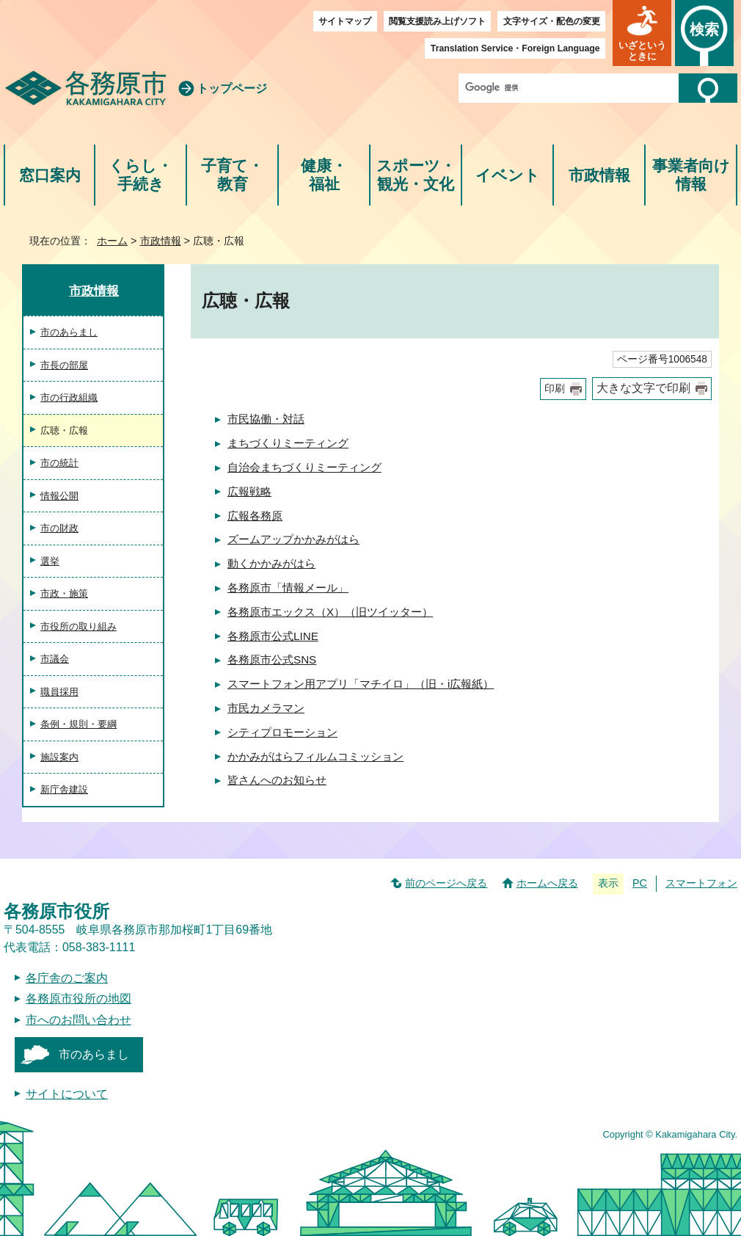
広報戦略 (249, 491)
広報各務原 (254, 515)
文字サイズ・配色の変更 (551, 21)
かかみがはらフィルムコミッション (315, 756)
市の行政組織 (69, 397)
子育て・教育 (232, 175)
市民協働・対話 (265, 418)
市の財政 (59, 528)
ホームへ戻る (547, 883)
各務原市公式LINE (272, 636)
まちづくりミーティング (287, 443)
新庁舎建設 (64, 789)
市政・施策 (64, 593)
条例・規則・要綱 (78, 724)
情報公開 (59, 495)
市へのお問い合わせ (78, 1020)
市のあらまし (69, 332)
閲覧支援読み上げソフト (437, 21)
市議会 (54, 658)
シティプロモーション (282, 732)
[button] (642, 33)
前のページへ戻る (446, 883)
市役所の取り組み (78, 626)
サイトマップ (344, 21)
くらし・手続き (140, 175)
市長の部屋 (64, 365)
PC (639, 883)
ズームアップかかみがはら (293, 539)
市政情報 (599, 175)
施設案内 (59, 757)
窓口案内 (50, 175)
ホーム (112, 241)
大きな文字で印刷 (643, 388)
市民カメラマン (265, 708)
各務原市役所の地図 (78, 998)
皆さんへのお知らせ (276, 780)
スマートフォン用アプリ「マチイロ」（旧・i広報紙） (360, 683)
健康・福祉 (324, 175)
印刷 (554, 388)
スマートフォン (701, 883)
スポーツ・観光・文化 (416, 175)
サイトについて (67, 1094)
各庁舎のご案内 (67, 978)
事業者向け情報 (691, 175)
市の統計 (59, 462)
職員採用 (59, 691)
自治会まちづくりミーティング (304, 467)
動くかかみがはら (271, 563)
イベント (507, 175)
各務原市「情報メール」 (287, 587)
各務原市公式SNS (271, 659)
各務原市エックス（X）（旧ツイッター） (330, 612)
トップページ (232, 88)
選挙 (49, 561)
